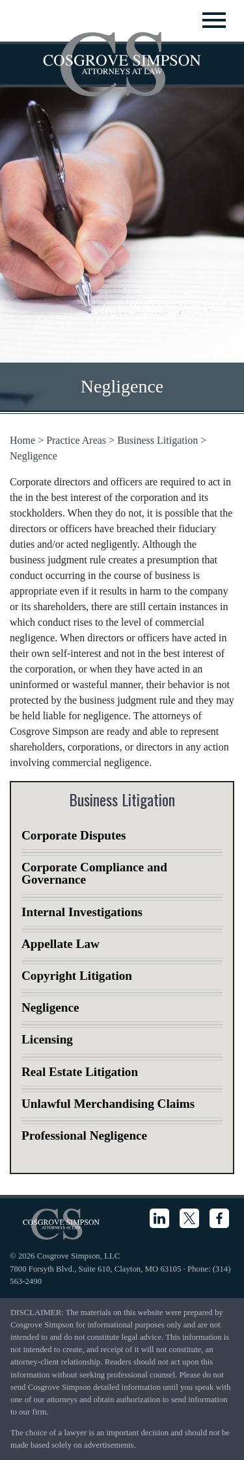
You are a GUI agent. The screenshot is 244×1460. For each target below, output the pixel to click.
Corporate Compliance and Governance (94, 873)
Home (22, 440)
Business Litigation (157, 440)
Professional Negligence (84, 1135)
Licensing (47, 1039)
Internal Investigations (81, 912)
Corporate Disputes (73, 835)
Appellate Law (60, 944)
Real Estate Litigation (79, 1072)
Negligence (33, 455)
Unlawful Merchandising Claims (108, 1103)
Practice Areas (76, 440)
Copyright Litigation (76, 975)
